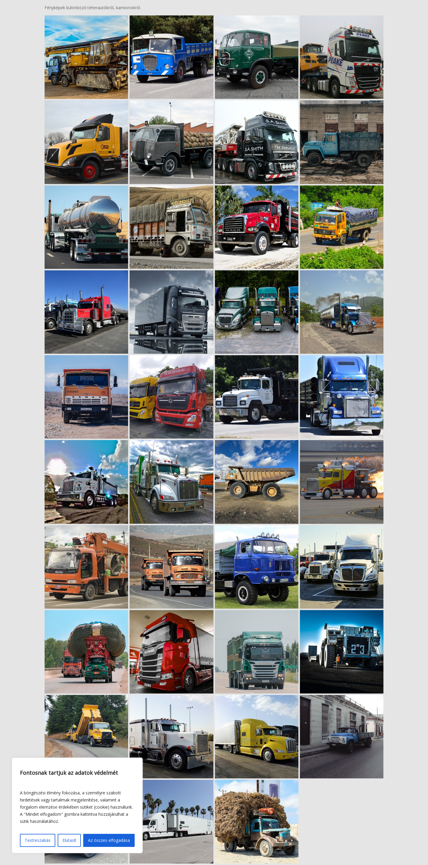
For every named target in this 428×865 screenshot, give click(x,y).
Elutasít (69, 840)
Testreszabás (38, 840)
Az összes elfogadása (109, 840)
